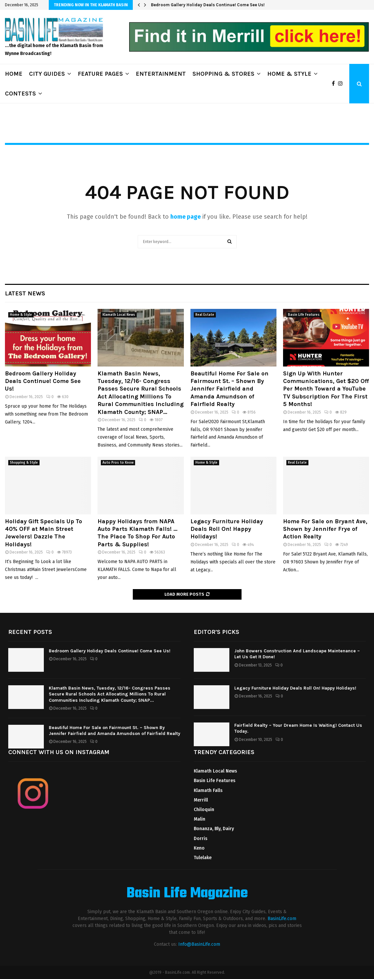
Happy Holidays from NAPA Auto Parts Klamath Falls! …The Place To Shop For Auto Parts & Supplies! (137, 533)
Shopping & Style (24, 463)
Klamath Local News (118, 315)
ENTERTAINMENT (161, 73)
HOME (13, 73)
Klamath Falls (208, 790)
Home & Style (21, 315)
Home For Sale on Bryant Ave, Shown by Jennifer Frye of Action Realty (325, 529)
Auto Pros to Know (117, 463)
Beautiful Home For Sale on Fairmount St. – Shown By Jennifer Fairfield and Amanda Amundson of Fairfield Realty (229, 389)
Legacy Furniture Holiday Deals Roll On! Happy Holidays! (226, 529)
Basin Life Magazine (187, 894)
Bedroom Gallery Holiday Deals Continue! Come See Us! (208, 4)
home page (185, 216)
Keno (199, 848)
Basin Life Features (304, 315)
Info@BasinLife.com (199, 944)
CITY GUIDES (47, 73)
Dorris (200, 838)
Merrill (201, 800)
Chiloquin (204, 809)
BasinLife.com (282, 918)
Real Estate (204, 315)
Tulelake (203, 857)
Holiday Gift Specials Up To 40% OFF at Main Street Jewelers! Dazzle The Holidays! (43, 533)
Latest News (25, 293)
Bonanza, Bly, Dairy (214, 828)
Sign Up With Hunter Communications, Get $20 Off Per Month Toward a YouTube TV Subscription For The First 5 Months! (326, 389)
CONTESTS (20, 93)
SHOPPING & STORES (223, 73)
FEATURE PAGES (100, 73)
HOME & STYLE (289, 73)
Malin (199, 819)
